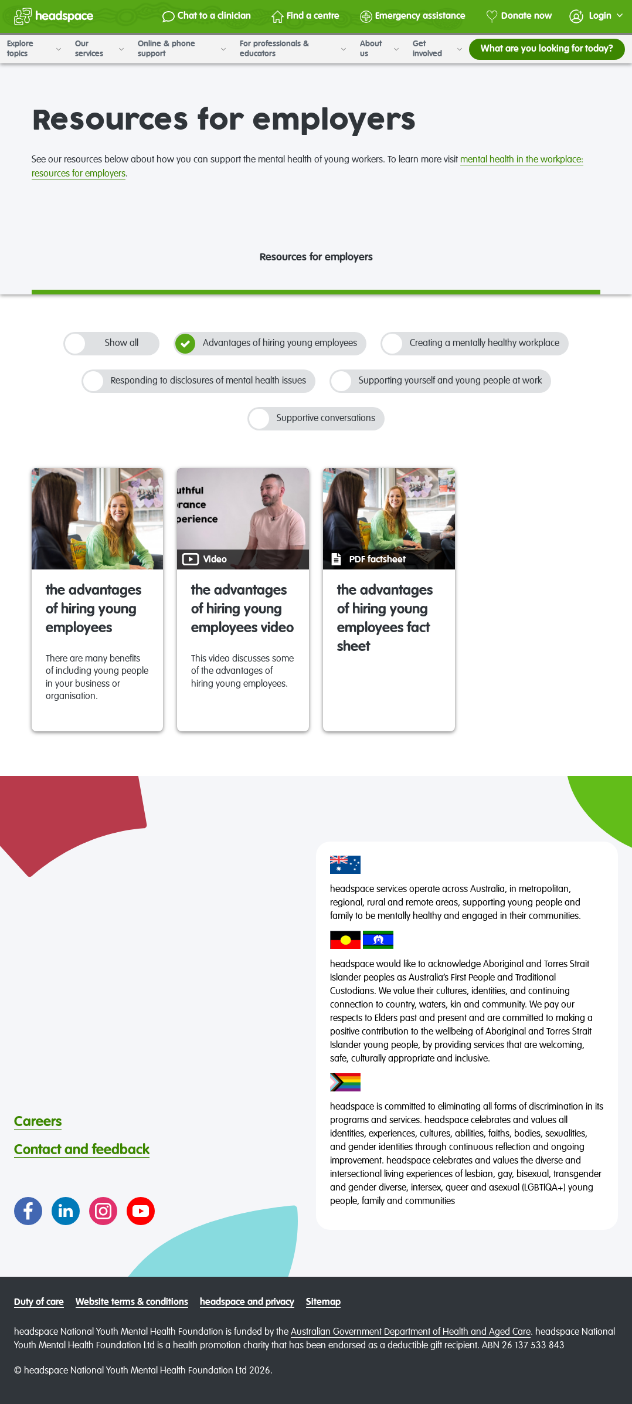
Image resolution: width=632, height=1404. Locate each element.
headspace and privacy (247, 1302)
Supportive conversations (312, 419)
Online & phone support (182, 49)
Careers (38, 1122)
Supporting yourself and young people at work (436, 381)
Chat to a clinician (206, 17)
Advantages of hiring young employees (266, 344)
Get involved (437, 49)
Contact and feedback (81, 1150)
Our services (99, 49)
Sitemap (323, 1302)
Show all (101, 344)
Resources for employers (316, 257)
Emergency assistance (412, 17)
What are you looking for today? (547, 49)
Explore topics (34, 49)
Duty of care (39, 1302)
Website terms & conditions (132, 1302)
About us (379, 49)
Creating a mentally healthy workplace (470, 344)
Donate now (519, 17)
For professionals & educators (293, 49)
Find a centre (305, 17)
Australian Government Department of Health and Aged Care (411, 1332)
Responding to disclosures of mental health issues (194, 381)
